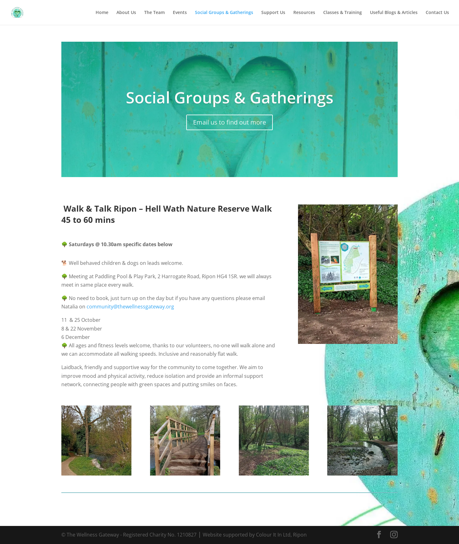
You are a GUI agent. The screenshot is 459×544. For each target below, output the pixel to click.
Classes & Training (342, 12)
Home (102, 12)
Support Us (273, 12)
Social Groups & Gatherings (224, 12)
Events (180, 12)
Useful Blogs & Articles (394, 12)
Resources (304, 12)
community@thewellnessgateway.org (130, 306)
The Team (154, 12)
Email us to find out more (229, 127)
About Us (126, 12)
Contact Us (437, 12)
